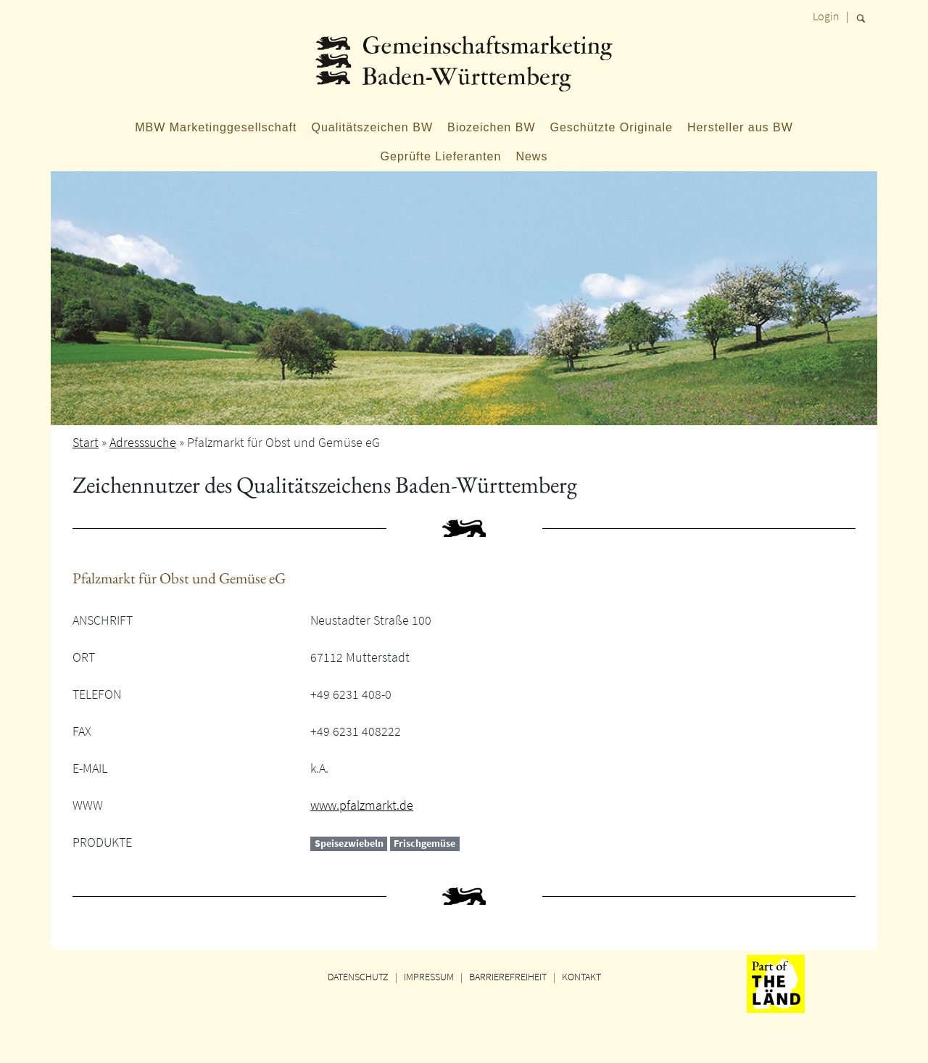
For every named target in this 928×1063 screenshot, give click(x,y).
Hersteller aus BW (740, 127)
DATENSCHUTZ (358, 976)
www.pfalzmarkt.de (361, 805)
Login (826, 16)
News (531, 156)
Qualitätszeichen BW (372, 127)
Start (85, 442)
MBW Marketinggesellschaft (216, 127)
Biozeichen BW (491, 127)
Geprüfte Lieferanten (441, 156)
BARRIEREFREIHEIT (508, 976)
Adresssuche (142, 442)
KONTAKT (581, 976)
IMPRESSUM (429, 976)
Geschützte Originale (611, 127)
